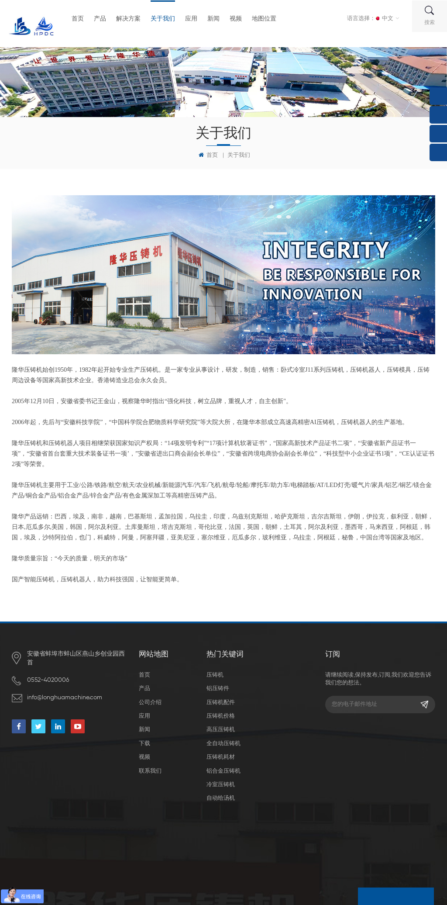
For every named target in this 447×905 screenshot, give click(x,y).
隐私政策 (327, 856)
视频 (238, 18)
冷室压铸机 (220, 782)
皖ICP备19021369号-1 (222, 856)
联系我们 (150, 768)
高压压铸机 (220, 727)
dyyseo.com (178, 856)
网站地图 (282, 856)
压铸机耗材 (220, 754)
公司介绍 (150, 700)
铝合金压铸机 (223, 768)
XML (304, 856)
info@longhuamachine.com (64, 697)
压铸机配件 (220, 700)
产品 (102, 18)
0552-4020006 (48, 680)
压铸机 (215, 672)
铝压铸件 (217, 686)
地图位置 (266, 18)
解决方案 (131, 18)
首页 (80, 18)
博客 (259, 856)
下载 (144, 741)
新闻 (216, 18)
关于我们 (165, 18)
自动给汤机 (220, 796)
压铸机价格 (220, 713)
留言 (368, 896)
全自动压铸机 (223, 741)
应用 (194, 18)
